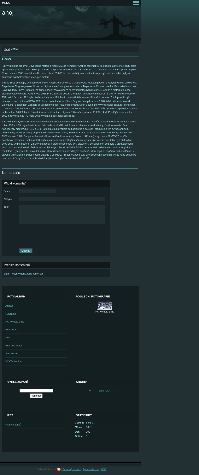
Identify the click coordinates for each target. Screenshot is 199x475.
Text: (6, 206)
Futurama (10, 313)
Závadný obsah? (71, 469)
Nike (7, 337)
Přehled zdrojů (13, 424)
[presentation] (56, 235)
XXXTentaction (13, 361)
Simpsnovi (11, 353)
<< (90, 391)
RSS (103, 469)
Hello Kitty (11, 329)
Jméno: (8, 191)
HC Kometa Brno (14, 321)
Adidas (9, 305)
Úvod (7, 49)
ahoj (8, 12)
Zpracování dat (91, 469)
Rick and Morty (13, 345)
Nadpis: (8, 199)
